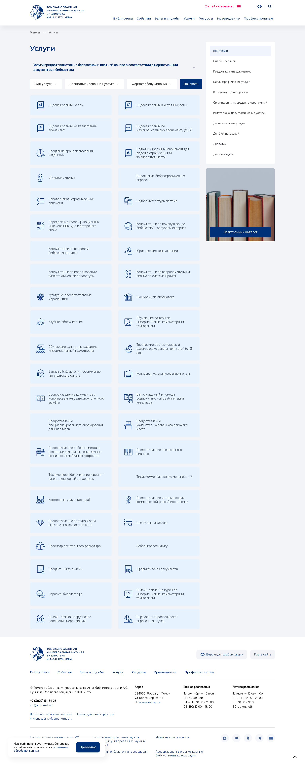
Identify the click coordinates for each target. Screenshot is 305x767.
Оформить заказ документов (151, 569)
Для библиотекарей (226, 133)
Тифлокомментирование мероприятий (164, 477)
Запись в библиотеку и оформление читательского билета (68, 373)
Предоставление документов (232, 71)
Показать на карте (147, 702)
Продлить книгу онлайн (59, 569)
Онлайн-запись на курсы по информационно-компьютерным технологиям (154, 594)
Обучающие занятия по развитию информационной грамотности (66, 349)
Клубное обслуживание (59, 322)
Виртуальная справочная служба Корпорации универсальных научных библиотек (119, 741)
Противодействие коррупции (95, 714)
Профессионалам (258, 18)
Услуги (189, 18)
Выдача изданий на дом (59, 105)
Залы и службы (167, 18)
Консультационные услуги (230, 92)
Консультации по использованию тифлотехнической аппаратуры (73, 274)
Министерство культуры (173, 737)
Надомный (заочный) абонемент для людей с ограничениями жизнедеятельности (156, 153)
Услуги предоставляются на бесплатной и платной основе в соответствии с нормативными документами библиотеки (114, 67)
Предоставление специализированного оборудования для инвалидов (76, 425)
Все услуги (220, 51)
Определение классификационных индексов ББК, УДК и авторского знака (67, 226)
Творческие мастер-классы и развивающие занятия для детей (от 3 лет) (158, 349)
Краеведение (228, 18)
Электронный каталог (146, 523)
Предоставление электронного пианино (153, 452)
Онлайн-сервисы (224, 61)
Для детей (219, 144)
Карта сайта (262, 654)
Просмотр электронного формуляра (68, 546)
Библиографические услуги (231, 82)
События (144, 18)
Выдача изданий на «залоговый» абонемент (66, 128)
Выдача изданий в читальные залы (155, 105)
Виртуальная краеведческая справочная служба (151, 619)
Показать (191, 84)
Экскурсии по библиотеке (149, 297)
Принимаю (88, 747)
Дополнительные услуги (229, 123)
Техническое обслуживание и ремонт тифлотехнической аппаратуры (76, 477)
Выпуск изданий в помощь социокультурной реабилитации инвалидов (154, 398)
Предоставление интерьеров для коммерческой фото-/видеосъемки (156, 500)
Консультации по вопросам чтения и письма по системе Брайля (157, 274)
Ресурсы (206, 18)
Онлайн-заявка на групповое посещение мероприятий (63, 619)
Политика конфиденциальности (51, 714)
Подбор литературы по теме (150, 201)
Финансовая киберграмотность (51, 718)
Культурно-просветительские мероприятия (64, 297)
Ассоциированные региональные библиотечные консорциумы (179, 753)
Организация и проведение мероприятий (240, 102)
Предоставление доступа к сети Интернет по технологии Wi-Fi (66, 523)
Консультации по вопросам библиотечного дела (69, 251)
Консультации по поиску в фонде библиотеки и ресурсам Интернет (155, 226)
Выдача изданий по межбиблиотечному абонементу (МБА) (158, 128)
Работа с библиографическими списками (65, 201)
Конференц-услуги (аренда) (63, 500)
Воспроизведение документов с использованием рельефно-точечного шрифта (70, 398)
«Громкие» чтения (55, 178)
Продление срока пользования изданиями (65, 153)
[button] (295, 757)
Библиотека (123, 18)
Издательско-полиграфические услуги (239, 113)
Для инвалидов (223, 154)
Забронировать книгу (152, 546)
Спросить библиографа (59, 594)
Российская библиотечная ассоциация (120, 751)
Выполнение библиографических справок (160, 178)
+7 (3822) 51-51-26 (43, 701)
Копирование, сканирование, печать (157, 373)
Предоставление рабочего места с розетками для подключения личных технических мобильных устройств (68, 452)
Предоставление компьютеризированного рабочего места (155, 425)
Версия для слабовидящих (221, 654)
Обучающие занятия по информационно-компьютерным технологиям (154, 322)
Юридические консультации (151, 251)
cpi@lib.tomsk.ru (41, 705)
